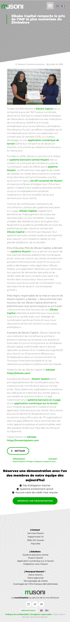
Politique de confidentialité (17, 614)
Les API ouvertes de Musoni (46, 180)
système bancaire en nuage (44, 399)
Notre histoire (35, 574)
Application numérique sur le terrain (35, 561)
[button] (50, 5)
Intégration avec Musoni (35, 564)
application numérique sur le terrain (36, 403)
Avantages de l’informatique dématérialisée (35, 584)
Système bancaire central (35, 554)
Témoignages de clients (36, 581)
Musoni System (41, 378)
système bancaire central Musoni (29, 159)
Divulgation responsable (40, 614)
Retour (18, 451)
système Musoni (21, 251)
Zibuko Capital (44, 108)
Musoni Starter (35, 558)
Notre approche (36, 578)
